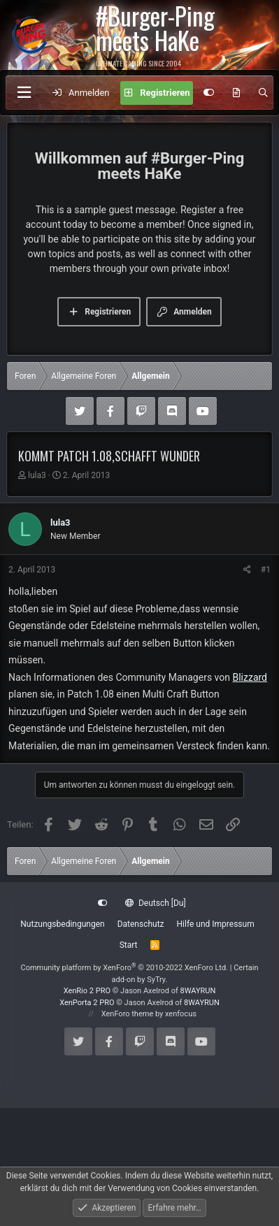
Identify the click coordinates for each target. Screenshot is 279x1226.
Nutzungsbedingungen (62, 924)
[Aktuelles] (236, 93)
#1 (266, 570)
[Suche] (263, 93)
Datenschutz (140, 924)
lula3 (37, 475)
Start (129, 945)
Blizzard (249, 677)
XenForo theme (127, 1013)
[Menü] (23, 92)
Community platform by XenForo (124, 967)
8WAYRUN (198, 990)
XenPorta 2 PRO (86, 1002)
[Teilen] (247, 569)
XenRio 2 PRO (87, 990)
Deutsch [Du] (155, 903)
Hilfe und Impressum (216, 924)
